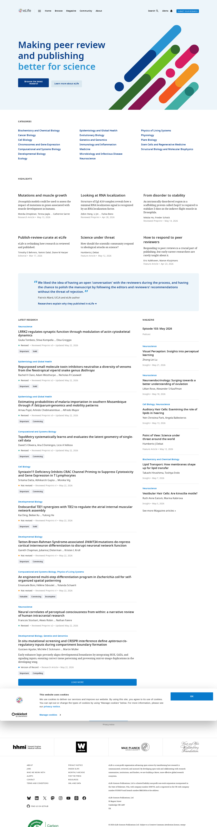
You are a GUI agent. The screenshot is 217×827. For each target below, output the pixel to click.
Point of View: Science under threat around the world (161, 437)
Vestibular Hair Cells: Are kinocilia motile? (170, 494)
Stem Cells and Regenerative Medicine (163, 145)
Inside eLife (73, 769)
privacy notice (52, 813)
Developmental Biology (32, 154)
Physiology (147, 135)
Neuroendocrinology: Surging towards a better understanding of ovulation (169, 382)
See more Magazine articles (158, 511)
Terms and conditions (37, 783)
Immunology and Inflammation (98, 145)
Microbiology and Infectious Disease (101, 154)
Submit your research (188, 11)
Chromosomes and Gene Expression (39, 145)
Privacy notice (108, 724)
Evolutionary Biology (92, 135)
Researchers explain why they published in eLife (66, 304)
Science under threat (98, 238)
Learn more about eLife (66, 84)
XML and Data (74, 783)
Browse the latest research (33, 83)
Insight (146, 365)
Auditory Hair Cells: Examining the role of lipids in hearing (170, 411)
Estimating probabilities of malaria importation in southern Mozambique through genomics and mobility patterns (72, 404)
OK (192, 802)
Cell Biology (25, 140)
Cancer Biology (27, 135)
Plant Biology (149, 140)
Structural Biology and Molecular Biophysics (167, 149)
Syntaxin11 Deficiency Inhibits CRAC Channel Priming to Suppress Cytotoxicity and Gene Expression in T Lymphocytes (75, 474)
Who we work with (36, 772)
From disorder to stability (164, 195)
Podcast (146, 334)
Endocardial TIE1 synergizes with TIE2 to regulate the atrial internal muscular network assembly (75, 509)
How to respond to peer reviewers (162, 240)
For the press (74, 776)
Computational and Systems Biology (39, 149)
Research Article (26, 217)
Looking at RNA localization (103, 195)
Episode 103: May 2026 (157, 329)
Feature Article (88, 255)
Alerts (165, 11)
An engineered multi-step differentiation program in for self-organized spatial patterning (75, 579)
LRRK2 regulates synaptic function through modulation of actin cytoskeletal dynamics (74, 334)
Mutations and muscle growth (42, 195)
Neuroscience (88, 159)
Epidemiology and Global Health (98, 131)
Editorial (22, 255)
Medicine (85, 149)
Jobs (29, 769)
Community (86, 11)
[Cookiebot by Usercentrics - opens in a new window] (19, 821)
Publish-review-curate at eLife (42, 238)
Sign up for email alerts (108, 717)
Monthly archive (76, 772)
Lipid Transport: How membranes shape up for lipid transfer (169, 466)
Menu (39, 11)
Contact (31, 779)
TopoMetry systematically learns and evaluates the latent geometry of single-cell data (75, 439)
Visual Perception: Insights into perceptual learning (171, 353)
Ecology (22, 159)
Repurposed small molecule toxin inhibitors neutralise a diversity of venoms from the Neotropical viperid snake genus (74, 369)
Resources (73, 779)
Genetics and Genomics (93, 140)
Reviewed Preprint (90, 217)
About (99, 11)
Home (48, 11)
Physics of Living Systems (156, 131)
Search (151, 11)
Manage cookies (48, 821)
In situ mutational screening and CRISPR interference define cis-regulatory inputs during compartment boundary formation (72, 643)
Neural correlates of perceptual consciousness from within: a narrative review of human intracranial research (76, 614)
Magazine (71, 11)
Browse (59, 11)
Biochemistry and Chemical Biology (39, 131)
